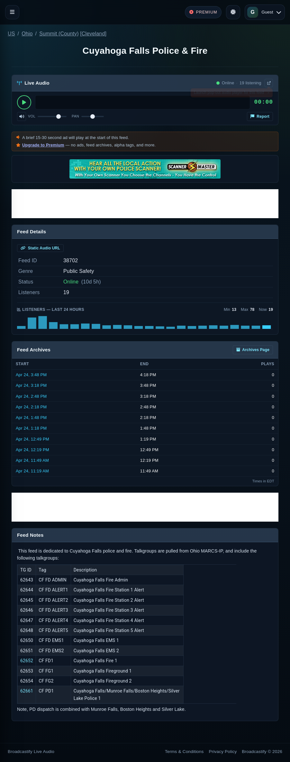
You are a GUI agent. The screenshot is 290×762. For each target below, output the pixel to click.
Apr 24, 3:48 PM (31, 374)
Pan (75, 116)
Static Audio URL (40, 248)
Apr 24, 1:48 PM (31, 417)
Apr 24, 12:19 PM (32, 449)
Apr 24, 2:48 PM (31, 396)
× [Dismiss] (268, 94)
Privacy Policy (223, 751)
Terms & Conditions (184, 751)
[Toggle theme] (233, 12)
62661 (26, 690)
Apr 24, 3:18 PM (31, 385)
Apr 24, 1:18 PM (31, 428)
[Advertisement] (145, 203)
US (11, 33)
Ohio (27, 33)
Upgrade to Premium (43, 145)
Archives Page (252, 350)
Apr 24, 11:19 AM (32, 471)
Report (259, 116)
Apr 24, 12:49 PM (32, 439)
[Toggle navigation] (12, 12)
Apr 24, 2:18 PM (31, 406)
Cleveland (93, 33)
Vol (31, 116)
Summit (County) (58, 33)
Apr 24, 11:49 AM (32, 460)
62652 (26, 660)
